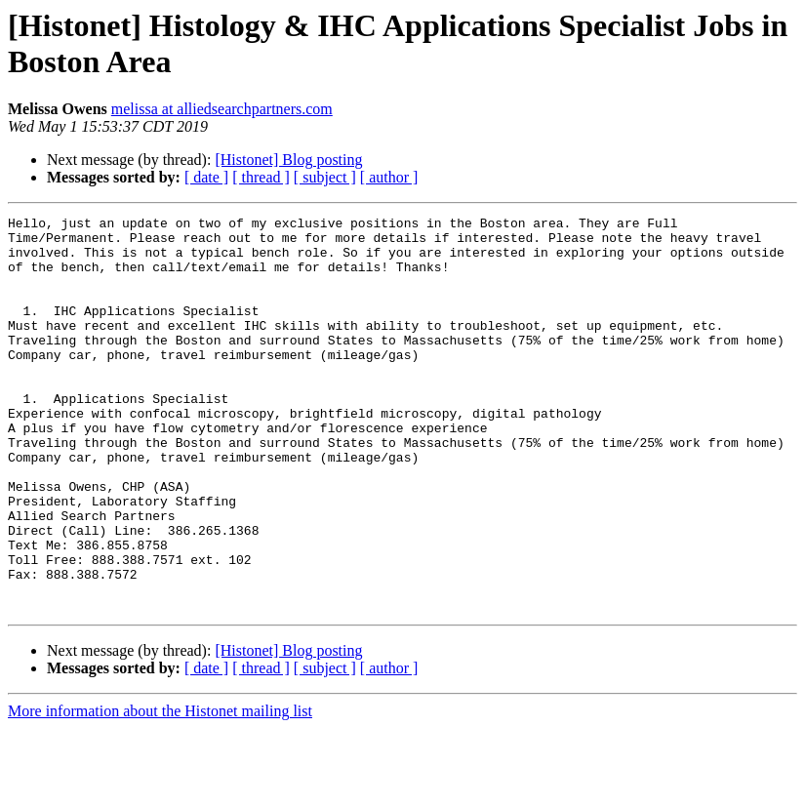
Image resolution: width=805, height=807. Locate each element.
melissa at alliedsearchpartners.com (222, 109)
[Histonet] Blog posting (288, 159)
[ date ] (206, 177)
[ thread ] (261, 177)
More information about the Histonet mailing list (160, 790)
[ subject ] (325, 177)
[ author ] (389, 177)
